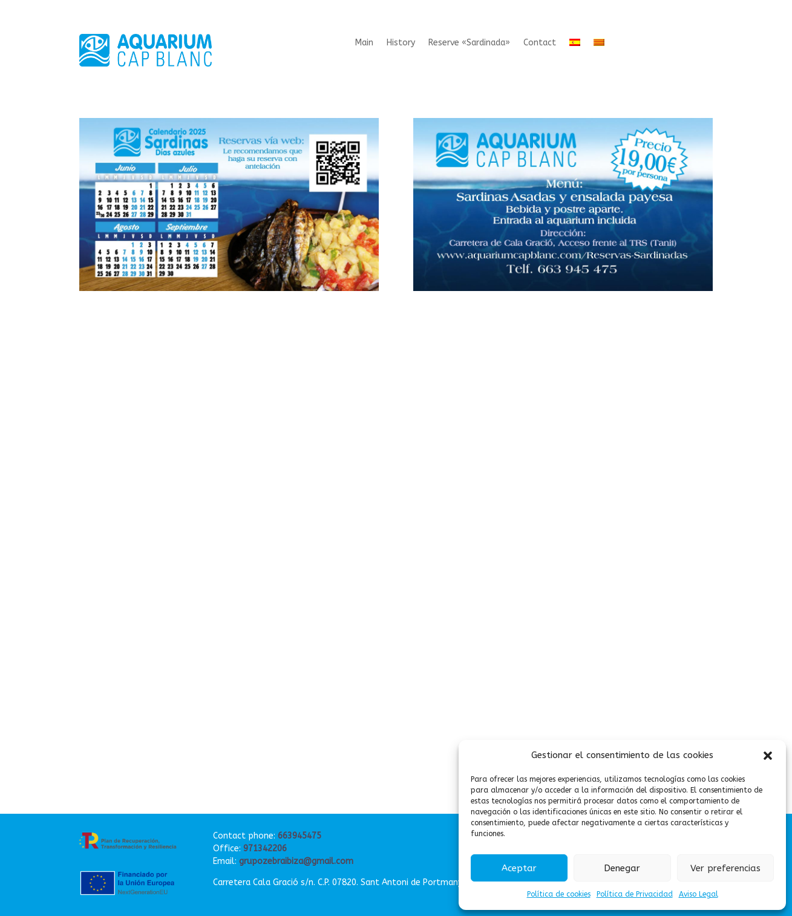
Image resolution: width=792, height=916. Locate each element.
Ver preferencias (725, 868)
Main (364, 43)
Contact (539, 43)
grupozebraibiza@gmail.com (296, 861)
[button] (768, 756)
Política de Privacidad (635, 894)
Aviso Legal (698, 894)
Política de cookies (559, 894)
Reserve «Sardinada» (469, 43)
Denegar (622, 868)
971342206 (265, 848)
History (401, 43)
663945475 (299, 836)
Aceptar (519, 868)
